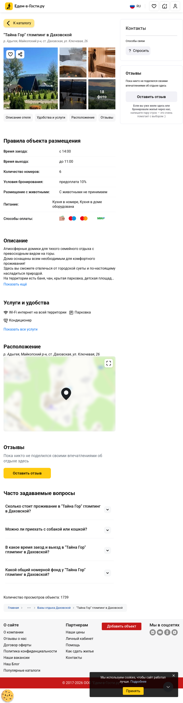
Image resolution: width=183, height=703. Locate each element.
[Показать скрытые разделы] (29, 607)
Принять (133, 691)
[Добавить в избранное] (10, 54)
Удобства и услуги (51, 117)
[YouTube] (160, 632)
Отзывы (107, 117)
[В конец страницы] (168, 687)
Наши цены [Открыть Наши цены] (75, 632)
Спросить (138, 50)
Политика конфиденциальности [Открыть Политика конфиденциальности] (30, 651)
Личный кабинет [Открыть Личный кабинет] (79, 639)
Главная (13, 607)
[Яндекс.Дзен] (174, 632)
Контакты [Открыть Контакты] (74, 658)
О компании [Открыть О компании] (13, 632)
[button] (154, 6)
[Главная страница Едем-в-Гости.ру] (24, 6)
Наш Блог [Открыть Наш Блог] (11, 664)
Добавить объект (121, 626)
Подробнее (138, 681)
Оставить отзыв (151, 96)
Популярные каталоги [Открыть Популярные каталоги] (22, 670)
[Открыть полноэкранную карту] (60, 393)
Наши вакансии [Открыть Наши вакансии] (17, 658)
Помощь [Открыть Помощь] (73, 645)
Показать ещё (15, 284)
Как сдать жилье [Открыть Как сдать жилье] (80, 651)
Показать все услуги (21, 329)
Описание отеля (18, 117)
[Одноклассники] (167, 632)
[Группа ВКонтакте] (153, 632)
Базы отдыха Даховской (53, 607)
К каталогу (17, 23)
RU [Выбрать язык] (135, 6)
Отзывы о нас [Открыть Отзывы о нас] (15, 639)
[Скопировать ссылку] (20, 54)
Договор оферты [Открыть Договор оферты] (17, 645)
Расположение (82, 117)
